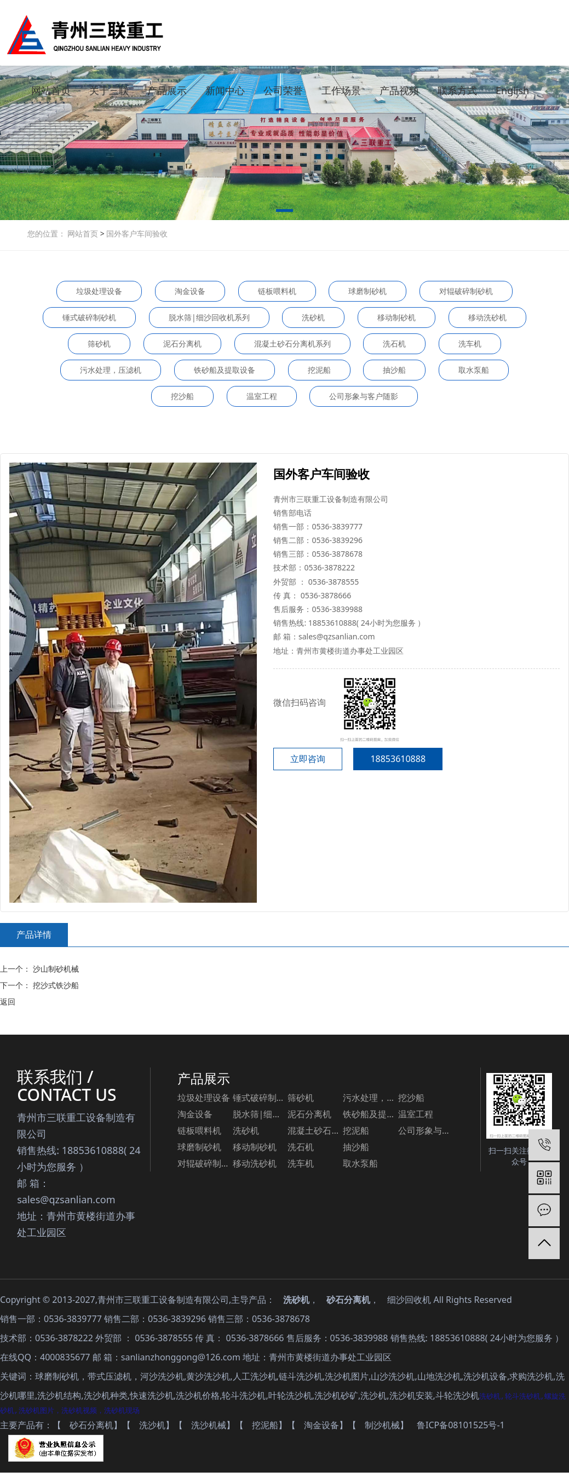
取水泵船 (473, 370)
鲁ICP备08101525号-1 (461, 1425)
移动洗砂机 (487, 317)
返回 (7, 1001)
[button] (284, 212)
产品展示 (203, 1078)
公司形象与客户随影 (363, 396)
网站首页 (83, 233)
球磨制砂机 (367, 291)
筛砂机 (99, 343)
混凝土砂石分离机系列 (292, 343)
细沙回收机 (409, 1300)
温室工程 (261, 396)
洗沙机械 (208, 1425)
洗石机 (394, 343)
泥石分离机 (182, 343)
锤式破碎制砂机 (89, 317)
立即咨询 (307, 759)
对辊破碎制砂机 (466, 291)
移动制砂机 (396, 317)
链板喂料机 (277, 291)
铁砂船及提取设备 (224, 370)
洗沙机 (152, 1425)
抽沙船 (394, 370)
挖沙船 (182, 396)
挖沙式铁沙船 (55, 985)
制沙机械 (382, 1425)
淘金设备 (190, 291)
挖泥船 (319, 370)
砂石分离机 (348, 1300)
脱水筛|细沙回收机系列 (209, 317)
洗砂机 (313, 317)
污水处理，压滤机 (110, 370)
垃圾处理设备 (99, 291)
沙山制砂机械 (55, 968)
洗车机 (469, 343)
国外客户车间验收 (136, 233)
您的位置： (46, 233)
